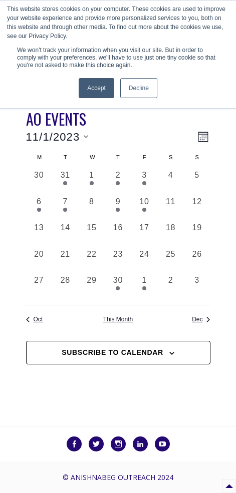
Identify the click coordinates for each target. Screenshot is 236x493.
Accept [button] (96, 88)
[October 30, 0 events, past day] (39, 182)
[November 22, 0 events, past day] (92, 261)
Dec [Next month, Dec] (201, 319)
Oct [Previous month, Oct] (34, 319)
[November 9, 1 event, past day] (118, 209)
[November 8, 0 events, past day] (92, 209)
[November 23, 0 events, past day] (118, 261)
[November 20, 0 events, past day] (39, 261)
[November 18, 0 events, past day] (170, 235)
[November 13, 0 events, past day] (39, 235)
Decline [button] (139, 88)
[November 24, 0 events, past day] (144, 261)
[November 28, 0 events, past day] (65, 287)
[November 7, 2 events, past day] (65, 209)
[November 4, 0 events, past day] (170, 182)
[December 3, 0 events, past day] (197, 287)
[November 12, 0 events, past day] (197, 209)
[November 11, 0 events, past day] (170, 209)
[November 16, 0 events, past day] (118, 235)
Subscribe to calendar (112, 352)
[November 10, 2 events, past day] (144, 209)
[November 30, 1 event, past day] (118, 287)
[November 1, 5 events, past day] (92, 182)
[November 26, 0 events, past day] (197, 261)
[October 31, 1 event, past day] (65, 182)
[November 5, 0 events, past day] (197, 182)
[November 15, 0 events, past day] (92, 235)
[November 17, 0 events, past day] (144, 235)
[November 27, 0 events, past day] (39, 287)
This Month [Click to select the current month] (118, 319)
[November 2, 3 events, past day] (118, 182)
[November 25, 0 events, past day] (170, 261)
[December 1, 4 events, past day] (144, 287)
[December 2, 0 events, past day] (170, 287)
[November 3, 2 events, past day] (144, 182)
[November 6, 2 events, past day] (39, 209)
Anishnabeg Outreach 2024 (122, 477)
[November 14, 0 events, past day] (65, 235)
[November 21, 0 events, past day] (65, 261)
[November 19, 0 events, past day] (197, 235)
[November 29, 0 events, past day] (92, 287)
